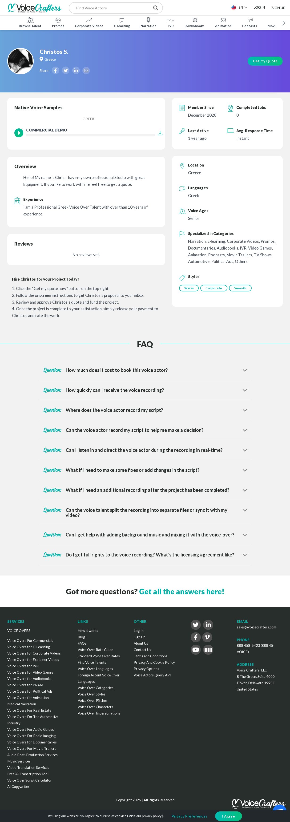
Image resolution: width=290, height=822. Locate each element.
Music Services (19, 761)
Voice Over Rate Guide (95, 649)
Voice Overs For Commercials (30, 640)
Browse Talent (30, 22)
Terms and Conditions (150, 656)
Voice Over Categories (95, 688)
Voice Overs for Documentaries (32, 742)
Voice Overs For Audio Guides (30, 729)
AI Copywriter (18, 786)
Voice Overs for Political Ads (29, 691)
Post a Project (190, 7)
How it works (88, 630)
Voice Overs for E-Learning (28, 647)
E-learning (122, 22)
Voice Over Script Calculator (29, 780)
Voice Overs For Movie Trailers (31, 748)
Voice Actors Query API (152, 675)
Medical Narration (21, 704)
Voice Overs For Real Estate (29, 710)
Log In (139, 630)
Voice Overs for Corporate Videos (34, 653)
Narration (148, 22)
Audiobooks (195, 22)
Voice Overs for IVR (23, 666)
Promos (58, 22)
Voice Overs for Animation (28, 697)
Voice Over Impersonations (99, 713)
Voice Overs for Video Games (30, 672)
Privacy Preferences (189, 816)
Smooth (242, 288)
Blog (81, 637)
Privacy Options (146, 669)
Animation (223, 22)
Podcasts (249, 22)
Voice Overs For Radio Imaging (31, 736)
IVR (171, 22)
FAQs (82, 643)
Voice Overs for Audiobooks (29, 678)
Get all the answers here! (181, 591)
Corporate (214, 288)
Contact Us (142, 649)
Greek (89, 118)
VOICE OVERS (18, 630)
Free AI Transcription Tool (27, 774)
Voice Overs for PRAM (25, 685)
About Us (141, 643)
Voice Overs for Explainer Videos (33, 659)
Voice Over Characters (95, 707)
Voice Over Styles (91, 694)
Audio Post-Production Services (32, 755)
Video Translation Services (28, 767)
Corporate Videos (89, 22)
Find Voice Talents (92, 662)
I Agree (228, 816)
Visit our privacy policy (145, 816)
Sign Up (278, 7)
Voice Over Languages (95, 669)
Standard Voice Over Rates (99, 656)
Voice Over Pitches (93, 700)
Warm (188, 288)
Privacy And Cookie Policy (154, 662)
